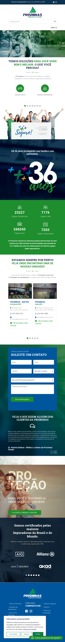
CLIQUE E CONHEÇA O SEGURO (24, 513)
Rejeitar (26, 634)
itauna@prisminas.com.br (44, 317)
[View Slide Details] (32, 43)
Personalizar (13, 634)
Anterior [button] (2, 43)
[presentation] (51, 452)
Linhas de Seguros (49, 604)
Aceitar (38, 634)
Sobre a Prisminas (15, 604)
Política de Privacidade (29, 629)
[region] (25, 627)
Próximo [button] (62, 43)
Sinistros (46, 607)
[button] (25, 106)
